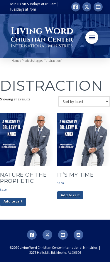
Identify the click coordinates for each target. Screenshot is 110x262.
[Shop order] (84, 101)
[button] (91, 37)
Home (15, 61)
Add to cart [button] (13, 201)
